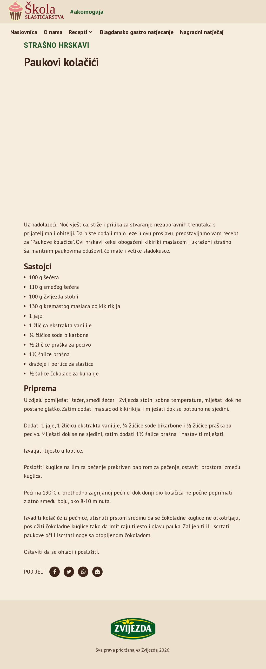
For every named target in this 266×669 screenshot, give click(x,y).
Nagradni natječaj (202, 32)
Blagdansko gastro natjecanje (137, 32)
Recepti (78, 32)
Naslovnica (23, 32)
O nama (53, 32)
